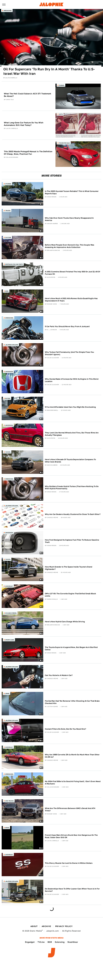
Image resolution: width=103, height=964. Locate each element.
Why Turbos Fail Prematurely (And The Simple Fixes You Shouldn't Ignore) (69, 353)
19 (42, 714)
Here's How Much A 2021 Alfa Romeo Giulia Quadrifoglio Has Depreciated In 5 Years (71, 299)
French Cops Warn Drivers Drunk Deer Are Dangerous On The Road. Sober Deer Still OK (71, 836)
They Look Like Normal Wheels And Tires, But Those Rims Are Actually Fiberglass (72, 434)
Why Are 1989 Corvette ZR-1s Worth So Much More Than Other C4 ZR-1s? (72, 756)
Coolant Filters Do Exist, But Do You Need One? (65, 729)
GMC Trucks (9, 801)
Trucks (7, 210)
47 (42, 794)
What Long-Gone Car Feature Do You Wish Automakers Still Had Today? (23, 124)
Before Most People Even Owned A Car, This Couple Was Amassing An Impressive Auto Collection (69, 246)
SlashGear (72, 942)
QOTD (61, 114)
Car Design (9, 371)
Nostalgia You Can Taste (14, 264)
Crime (7, 693)
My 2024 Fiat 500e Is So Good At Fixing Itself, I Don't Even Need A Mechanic (72, 782)
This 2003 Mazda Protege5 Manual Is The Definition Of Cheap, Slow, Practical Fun (28, 152)
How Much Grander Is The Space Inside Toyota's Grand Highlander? (68, 568)
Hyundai (8, 183)
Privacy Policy (64, 926)
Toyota (7, 452)
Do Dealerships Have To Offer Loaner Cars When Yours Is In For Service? (72, 890)
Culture (8, 237)
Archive (46, 926)
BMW (6, 291)
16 (42, 875)
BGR (50, 942)
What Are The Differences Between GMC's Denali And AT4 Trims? (70, 809)
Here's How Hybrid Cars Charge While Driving (65, 622)
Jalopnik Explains (11, 345)
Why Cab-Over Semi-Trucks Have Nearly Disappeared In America (69, 219)
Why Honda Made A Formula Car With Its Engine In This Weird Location (71, 380)
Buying (7, 398)
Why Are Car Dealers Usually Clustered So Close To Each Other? (72, 514)
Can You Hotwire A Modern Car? (59, 675)
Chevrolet (9, 586)
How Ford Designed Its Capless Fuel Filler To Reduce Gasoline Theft (72, 541)
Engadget (30, 942)
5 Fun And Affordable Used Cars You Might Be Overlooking (70, 407)
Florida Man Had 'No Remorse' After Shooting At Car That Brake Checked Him (72, 702)
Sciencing (59, 942)
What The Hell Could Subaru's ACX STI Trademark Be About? (27, 95)
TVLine (41, 942)
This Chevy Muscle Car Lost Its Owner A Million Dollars (68, 863)
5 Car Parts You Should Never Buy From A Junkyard (67, 326)
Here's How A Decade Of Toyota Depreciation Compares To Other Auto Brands (70, 460)
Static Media (36, 931)
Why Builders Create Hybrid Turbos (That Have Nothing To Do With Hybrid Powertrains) (72, 487)
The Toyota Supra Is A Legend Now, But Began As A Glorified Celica (71, 648)
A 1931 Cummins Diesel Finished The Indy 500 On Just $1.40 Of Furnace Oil (72, 273)
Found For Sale (64, 143)
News (7, 827)
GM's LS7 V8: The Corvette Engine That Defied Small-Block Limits (70, 595)
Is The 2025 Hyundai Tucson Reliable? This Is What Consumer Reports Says (72, 192)
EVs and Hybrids (11, 613)
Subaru (61, 85)
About (34, 926)
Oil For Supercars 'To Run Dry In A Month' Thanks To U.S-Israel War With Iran (49, 71)
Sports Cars (9, 640)
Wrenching (8, 10)
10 (42, 848)
